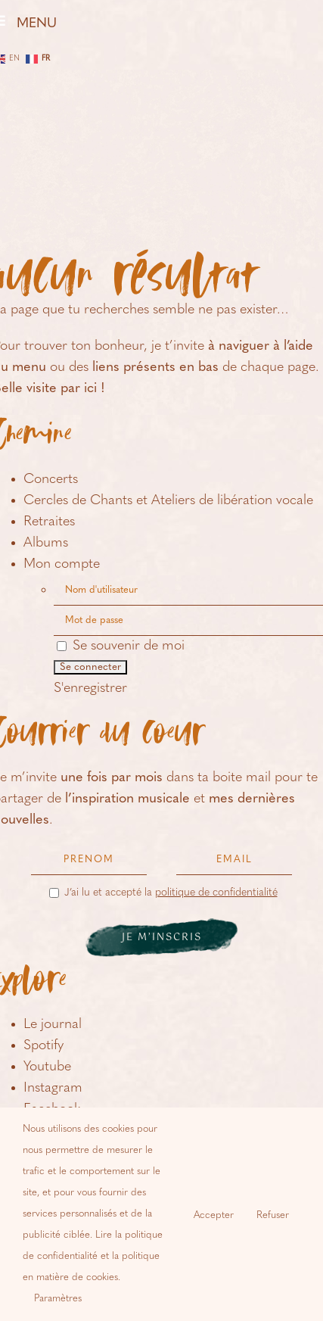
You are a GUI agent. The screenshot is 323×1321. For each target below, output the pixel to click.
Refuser (272, 1215)
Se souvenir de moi (121, 646)
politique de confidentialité (216, 893)
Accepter (214, 1215)
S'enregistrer (90, 688)
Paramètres (58, 1299)
